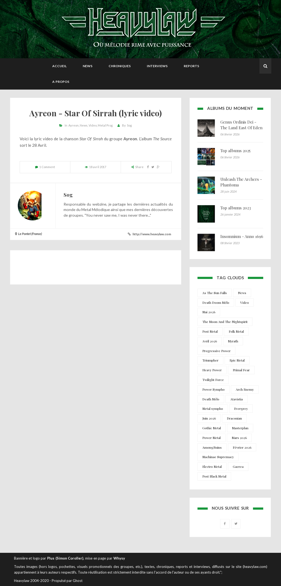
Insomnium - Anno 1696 (241, 236)
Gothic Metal (211, 428)
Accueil (59, 66)
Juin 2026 (209, 418)
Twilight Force (213, 379)
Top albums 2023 (235, 207)
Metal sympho (212, 408)
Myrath (233, 341)
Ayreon (73, 125)
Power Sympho (213, 389)
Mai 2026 (208, 312)
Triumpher (210, 360)
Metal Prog (105, 125)
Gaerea (238, 466)
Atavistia (236, 399)
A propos (60, 82)
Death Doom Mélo (215, 302)
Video (93, 125)
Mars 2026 (239, 437)
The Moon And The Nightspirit (225, 321)
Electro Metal (212, 466)
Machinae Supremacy (218, 457)
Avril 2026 (209, 341)
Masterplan (240, 428)
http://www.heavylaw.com (152, 234)
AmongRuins (212, 447)
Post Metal (210, 331)
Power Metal (211, 437)
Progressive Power (216, 351)
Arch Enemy (245, 389)
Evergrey (241, 408)
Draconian (234, 418)
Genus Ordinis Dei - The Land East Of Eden (241, 124)
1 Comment (47, 167)
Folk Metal (236, 331)
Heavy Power (212, 370)
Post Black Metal (214, 476)
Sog (129, 125)
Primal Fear (241, 370)
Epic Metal (237, 360)
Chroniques (120, 66)
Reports (191, 66)
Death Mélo (210, 399)
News (87, 66)
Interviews (157, 66)
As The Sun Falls (214, 293)
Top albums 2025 (235, 150)
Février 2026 (242, 447)
